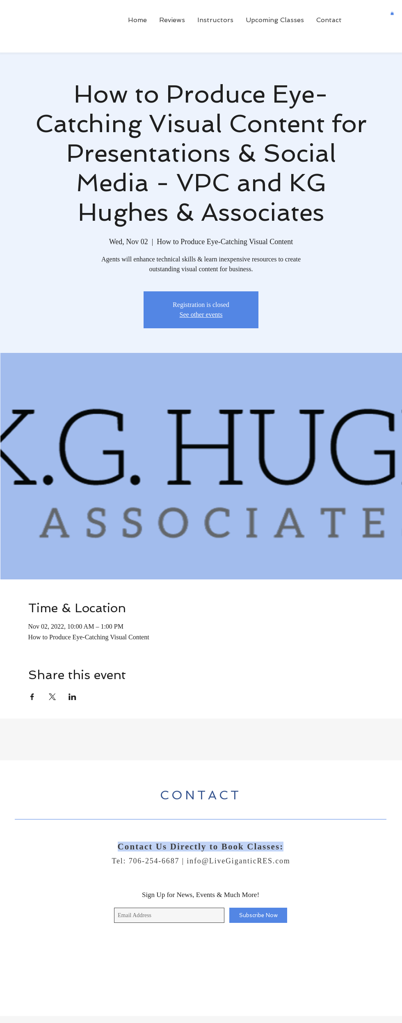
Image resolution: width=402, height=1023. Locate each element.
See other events (201, 314)
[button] (392, 13)
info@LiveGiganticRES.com (238, 861)
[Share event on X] (52, 696)
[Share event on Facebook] (32, 696)
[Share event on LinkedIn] (72, 696)
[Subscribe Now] (258, 915)
